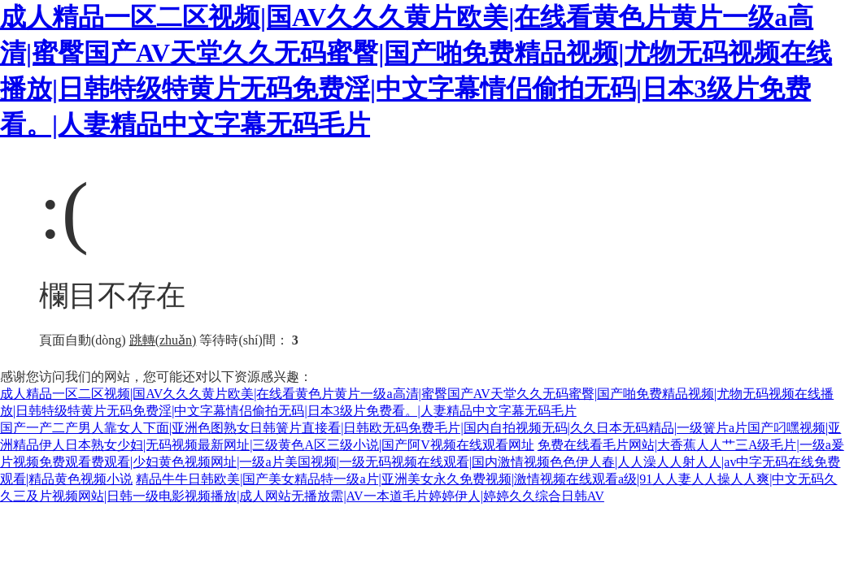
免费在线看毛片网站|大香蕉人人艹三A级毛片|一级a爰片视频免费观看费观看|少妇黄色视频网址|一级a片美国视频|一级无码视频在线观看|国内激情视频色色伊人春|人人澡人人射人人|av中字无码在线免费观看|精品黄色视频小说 (422, 462)
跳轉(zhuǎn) (163, 340)
